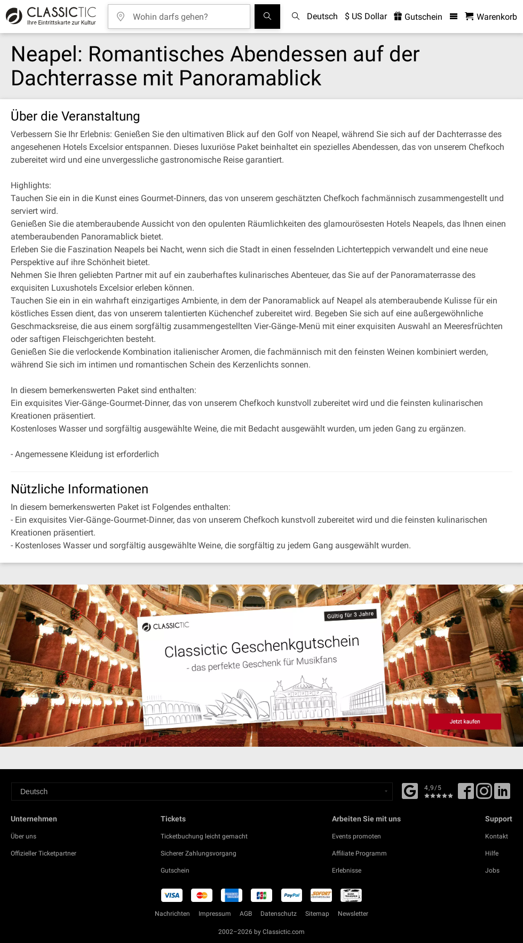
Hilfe (491, 853)
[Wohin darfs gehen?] (187, 13)
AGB (246, 913)
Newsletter (353, 913)
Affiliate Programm (359, 853)
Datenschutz (278, 913)
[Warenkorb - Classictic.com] (491, 17)
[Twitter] (484, 794)
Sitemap (317, 913)
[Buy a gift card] (261, 666)
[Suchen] (267, 16)
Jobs (492, 870)
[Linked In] (502, 794)
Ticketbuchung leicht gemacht (204, 836)
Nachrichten (172, 913)
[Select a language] (202, 791)
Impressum (215, 913)
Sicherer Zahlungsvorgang (198, 853)
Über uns (23, 836)
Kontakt (496, 836)
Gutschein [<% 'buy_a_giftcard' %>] (418, 17)
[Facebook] (410, 790)
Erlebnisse (346, 870)
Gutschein (175, 870)
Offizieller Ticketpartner (43, 853)
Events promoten (356, 836)
